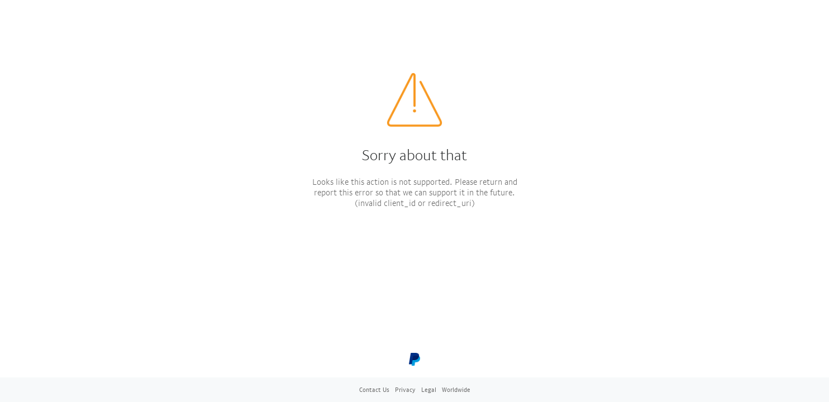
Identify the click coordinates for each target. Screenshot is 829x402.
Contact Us (374, 389)
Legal (428, 389)
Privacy (405, 389)
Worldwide (456, 389)
